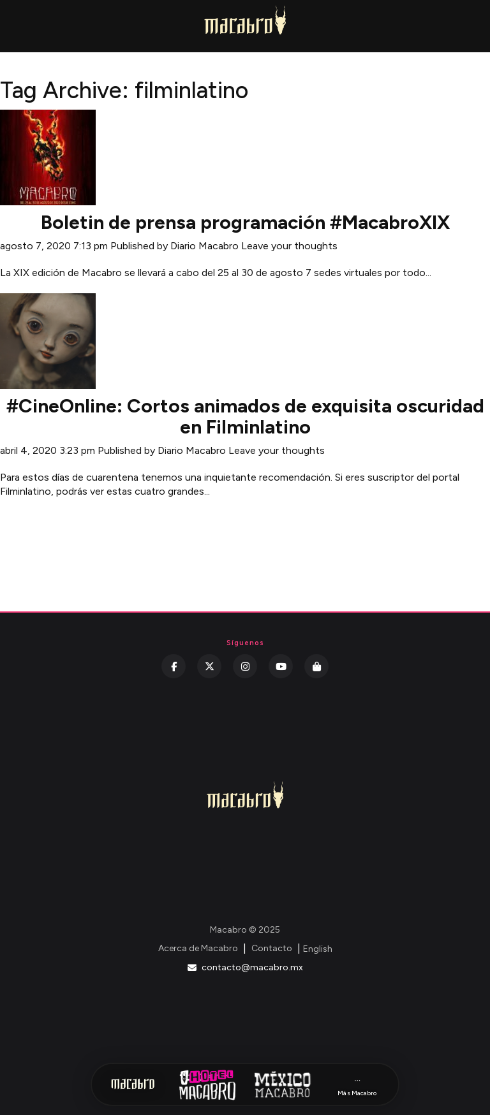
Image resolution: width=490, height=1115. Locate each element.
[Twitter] (209, 666)
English (317, 949)
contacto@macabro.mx (245, 967)
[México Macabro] (282, 1084)
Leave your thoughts (289, 246)
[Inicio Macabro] (132, 1084)
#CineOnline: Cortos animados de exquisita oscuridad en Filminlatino (245, 416)
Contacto (271, 948)
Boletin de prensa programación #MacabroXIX (245, 222)
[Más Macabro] (357, 1085)
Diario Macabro (204, 246)
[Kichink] (316, 666)
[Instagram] (245, 666)
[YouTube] (281, 666)
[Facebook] (173, 666)
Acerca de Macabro (198, 948)
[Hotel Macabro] (207, 1084)
